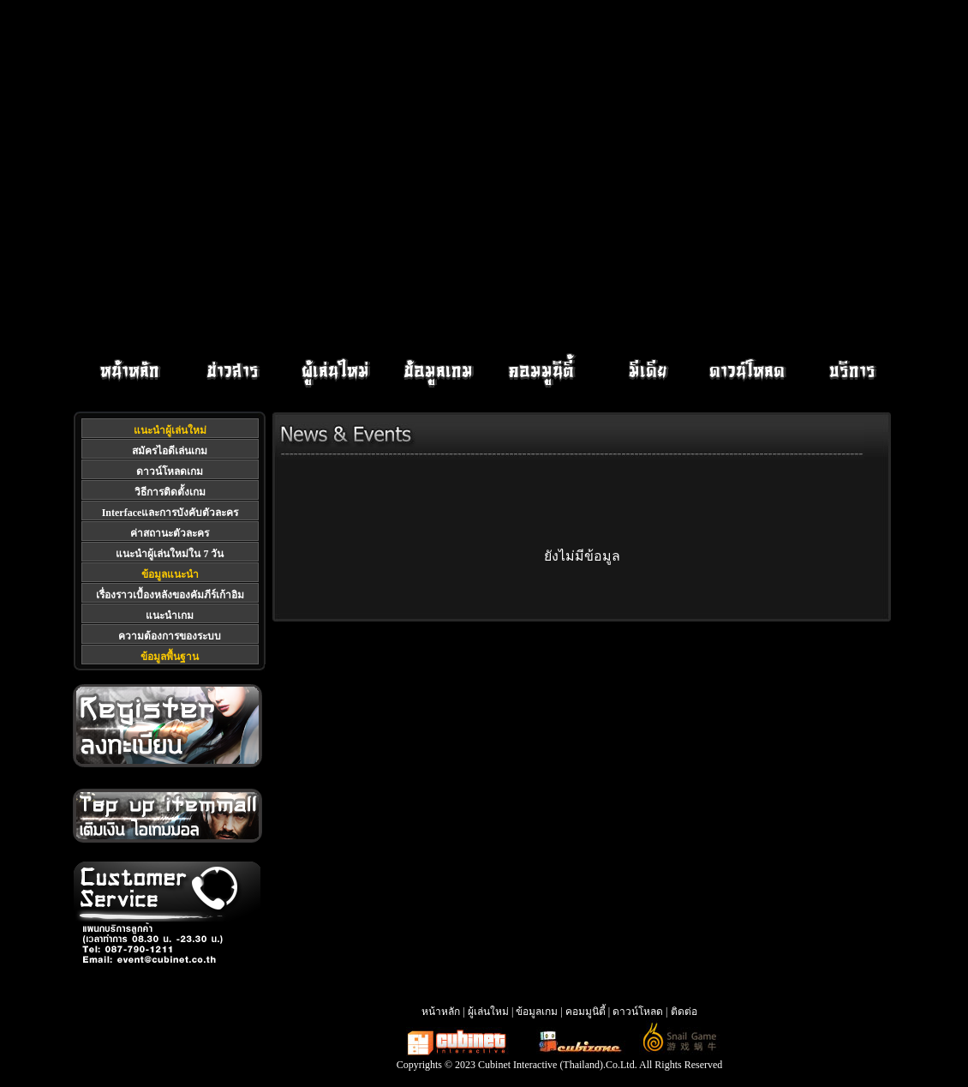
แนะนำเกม (170, 616)
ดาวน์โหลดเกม (169, 471)
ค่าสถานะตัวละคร (169, 533)
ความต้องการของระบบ (169, 636)
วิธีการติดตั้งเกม (170, 492)
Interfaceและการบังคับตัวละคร (170, 513)
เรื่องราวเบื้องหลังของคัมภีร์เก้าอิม (170, 595)
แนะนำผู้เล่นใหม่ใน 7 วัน (170, 554)
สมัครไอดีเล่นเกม (169, 451)
